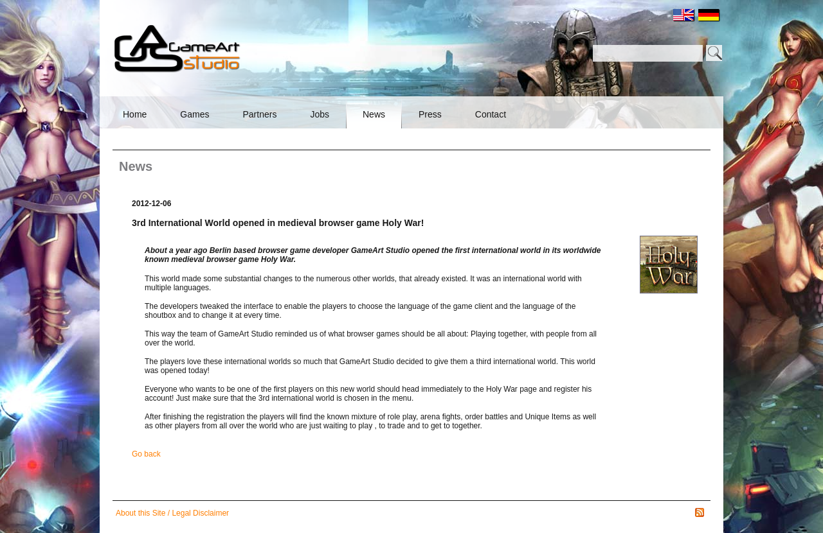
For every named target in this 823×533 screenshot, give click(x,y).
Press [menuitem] (430, 114)
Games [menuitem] (194, 114)
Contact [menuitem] (490, 114)
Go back (146, 454)
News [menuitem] (374, 114)
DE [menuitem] (709, 15)
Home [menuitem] (135, 114)
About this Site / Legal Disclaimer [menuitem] (172, 513)
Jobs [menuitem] (319, 114)
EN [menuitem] (684, 15)
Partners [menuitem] (259, 114)
